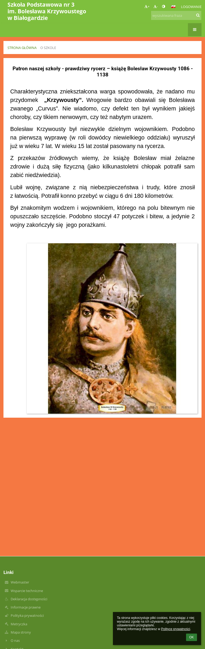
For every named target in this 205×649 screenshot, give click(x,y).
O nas (15, 640)
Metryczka (19, 624)
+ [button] (146, 6)
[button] (173, 6)
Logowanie (191, 6)
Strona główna (22, 47)
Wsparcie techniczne (27, 590)
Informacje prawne (26, 607)
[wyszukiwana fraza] (176, 15)
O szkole (48, 47)
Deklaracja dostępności (29, 599)
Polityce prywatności (175, 629)
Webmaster (20, 582)
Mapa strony (21, 632)
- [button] (155, 6)
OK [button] (191, 637)
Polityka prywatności (27, 615)
